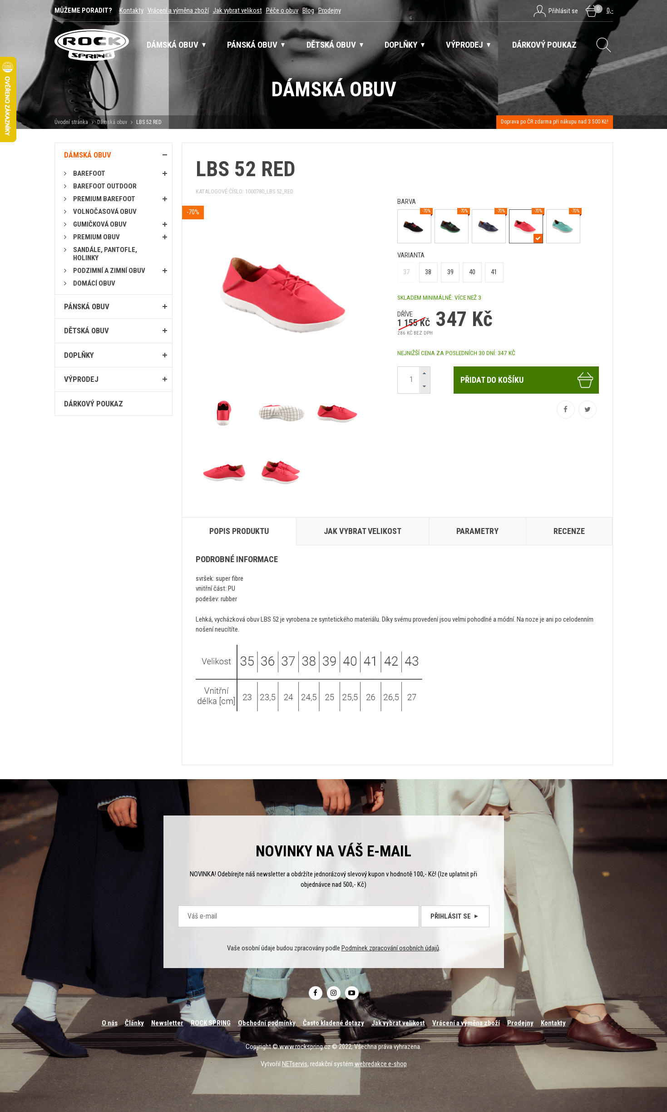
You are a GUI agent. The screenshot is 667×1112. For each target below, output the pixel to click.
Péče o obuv (282, 10)
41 (494, 272)
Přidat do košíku (527, 380)
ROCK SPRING (211, 1023)
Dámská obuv (112, 122)
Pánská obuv (86, 306)
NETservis (294, 1064)
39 (450, 272)
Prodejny (329, 10)
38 (428, 272)
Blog (308, 10)
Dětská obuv (86, 330)
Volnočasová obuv (105, 212)
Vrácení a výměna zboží (178, 10)
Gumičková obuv (100, 224)
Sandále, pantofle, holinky (105, 254)
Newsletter (167, 1023)
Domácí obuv (94, 283)
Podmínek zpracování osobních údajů (390, 948)
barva (406, 202)
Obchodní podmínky (267, 1023)
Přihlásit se (455, 916)
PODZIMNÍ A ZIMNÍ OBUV (109, 271)
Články (134, 1023)
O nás (110, 1023)
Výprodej (81, 379)
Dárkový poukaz (93, 403)
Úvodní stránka (71, 122)
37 (406, 272)
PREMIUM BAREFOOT (104, 199)
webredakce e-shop (381, 1064)
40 (472, 272)
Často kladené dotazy (333, 1023)
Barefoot (89, 173)
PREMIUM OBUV (96, 237)
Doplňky (79, 355)
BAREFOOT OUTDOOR (105, 186)
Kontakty (131, 10)
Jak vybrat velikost (237, 10)
